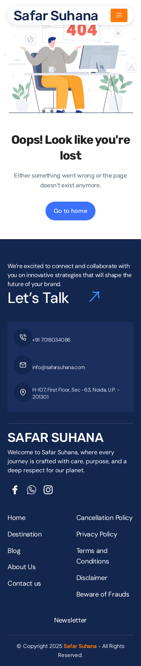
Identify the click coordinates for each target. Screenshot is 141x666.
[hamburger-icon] (119, 15)
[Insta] (48, 489)
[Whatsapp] (31, 489)
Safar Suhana (56, 16)
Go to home (70, 211)
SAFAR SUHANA (55, 437)
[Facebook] (15, 489)
